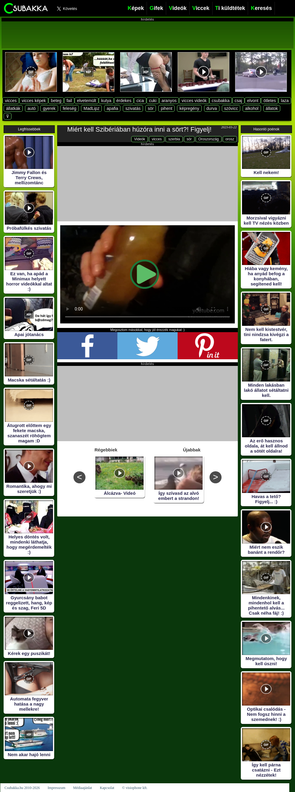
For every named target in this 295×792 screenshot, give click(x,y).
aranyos (169, 100)
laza (285, 100)
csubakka (220, 100)
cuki (153, 100)
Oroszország (208, 139)
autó (31, 108)
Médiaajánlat (82, 788)
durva (211, 108)
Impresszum (56, 788)
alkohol (251, 108)
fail (69, 100)
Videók (139, 139)
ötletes (269, 100)
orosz (229, 139)
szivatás (133, 108)
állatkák (13, 108)
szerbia (174, 139)
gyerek (49, 108)
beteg (56, 100)
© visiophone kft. (135, 788)
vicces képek (34, 100)
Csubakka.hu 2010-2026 (22, 788)
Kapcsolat (107, 788)
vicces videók (194, 100)
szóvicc (231, 108)
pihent (166, 108)
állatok (272, 108)
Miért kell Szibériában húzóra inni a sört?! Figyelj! (139, 129)
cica (140, 100)
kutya (106, 100)
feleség (69, 108)
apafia (112, 108)
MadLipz (91, 108)
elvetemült (86, 100)
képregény (189, 108)
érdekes (124, 100)
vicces (11, 100)
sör (151, 108)
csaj (238, 100)
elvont (252, 100)
